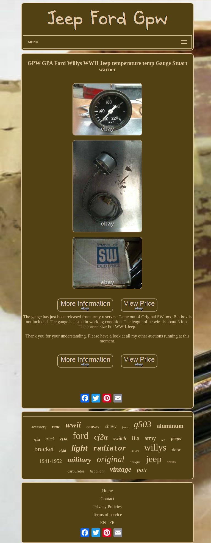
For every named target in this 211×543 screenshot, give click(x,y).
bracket (44, 448)
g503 (142, 424)
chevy (110, 426)
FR (112, 522)
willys (155, 447)
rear (56, 426)
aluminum (170, 425)
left (164, 439)
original (110, 459)
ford (80, 436)
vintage (120, 469)
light (79, 448)
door (176, 449)
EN (103, 522)
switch (119, 438)
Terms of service (107, 514)
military (79, 460)
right (62, 450)
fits (135, 438)
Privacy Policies (107, 506)
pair (142, 469)
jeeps (176, 438)
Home (107, 490)
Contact (107, 498)
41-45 (135, 451)
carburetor (76, 471)
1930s (171, 462)
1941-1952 (50, 461)
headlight (97, 471)
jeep (154, 459)
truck (50, 439)
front (125, 427)
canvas (93, 426)
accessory (38, 427)
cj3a (63, 439)
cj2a (101, 436)
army (150, 438)
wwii (73, 424)
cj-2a (37, 439)
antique (135, 462)
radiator (109, 449)
